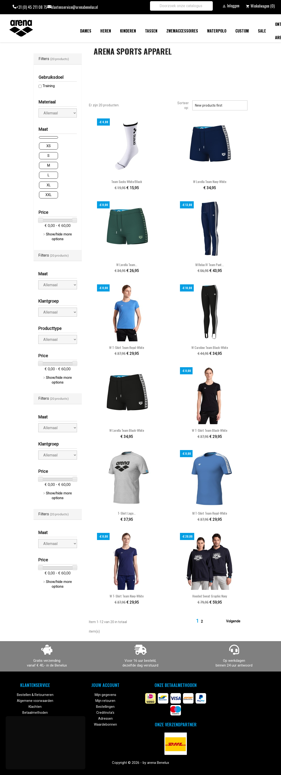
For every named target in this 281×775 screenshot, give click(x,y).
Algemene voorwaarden (35, 701)
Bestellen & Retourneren (35, 695)
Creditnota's (105, 712)
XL (48, 185)
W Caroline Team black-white (209, 347)
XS (48, 146)
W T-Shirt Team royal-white (126, 347)
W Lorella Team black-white (126, 430)
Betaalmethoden (35, 712)
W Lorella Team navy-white (209, 181)
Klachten (35, 707)
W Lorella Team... (126, 264)
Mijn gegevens (105, 695)
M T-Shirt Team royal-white (209, 513)
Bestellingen (105, 707)
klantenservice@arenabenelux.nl (74, 7)
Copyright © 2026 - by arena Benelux (140, 763)
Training (49, 86)
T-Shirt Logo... (127, 513)
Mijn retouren (105, 701)
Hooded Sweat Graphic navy (209, 595)
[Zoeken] (181, 6)
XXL (48, 195)
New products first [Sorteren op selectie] (220, 105)
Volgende (236, 621)
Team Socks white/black (126, 181)
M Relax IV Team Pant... (209, 264)
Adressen (105, 718)
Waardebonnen (105, 724)
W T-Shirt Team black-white (209, 430)
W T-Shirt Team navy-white (127, 595)
